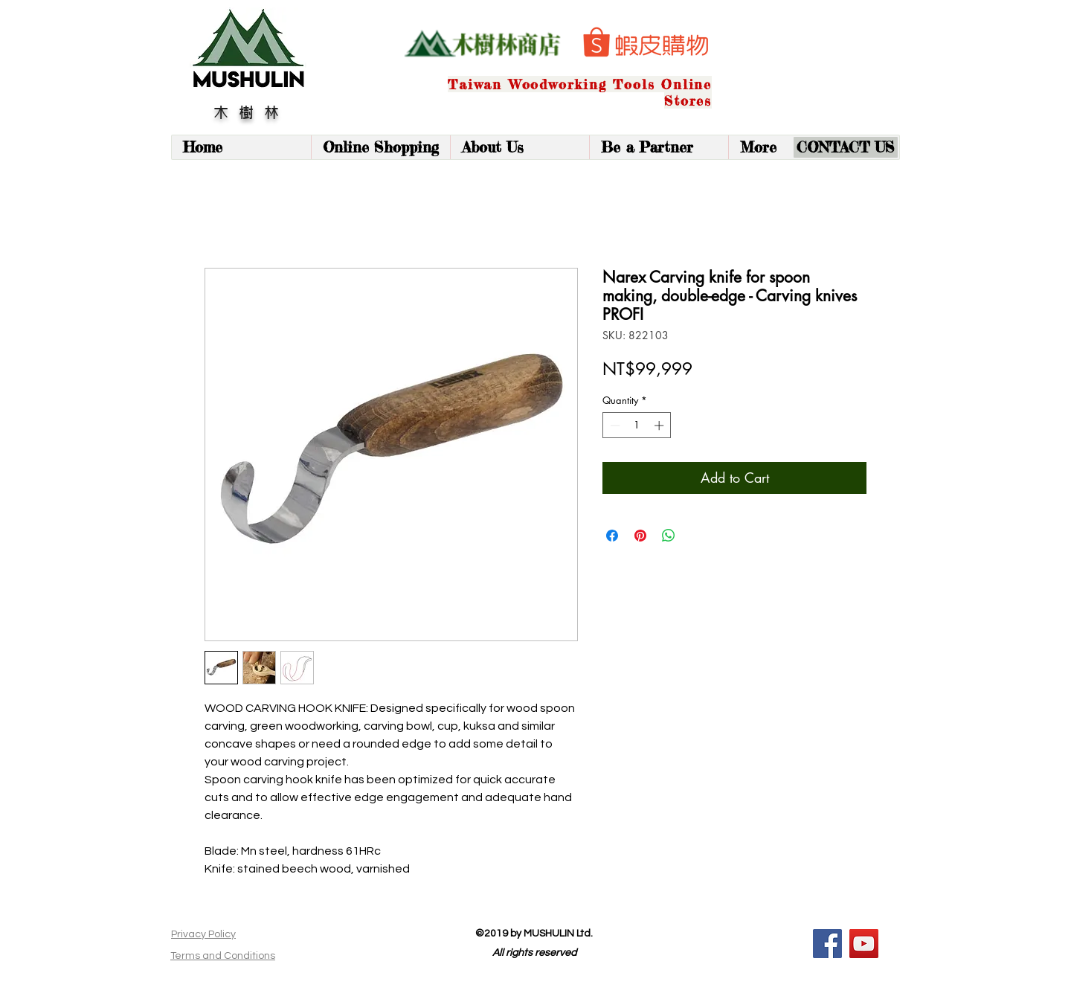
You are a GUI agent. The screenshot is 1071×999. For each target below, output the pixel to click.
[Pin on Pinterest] (640, 536)
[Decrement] (614, 425)
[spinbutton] (637, 425)
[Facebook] (827, 943)
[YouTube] (863, 943)
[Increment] (660, 425)
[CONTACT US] (846, 147)
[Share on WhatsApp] (669, 536)
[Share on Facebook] (612, 536)
